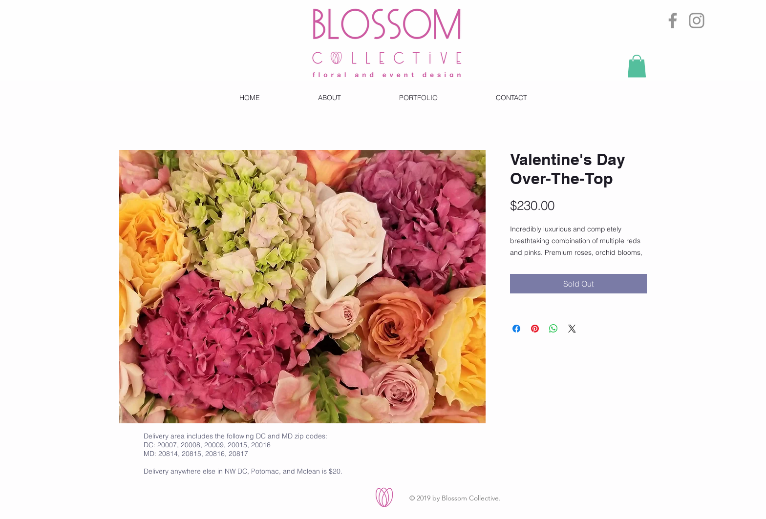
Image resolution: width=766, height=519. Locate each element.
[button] (636, 66)
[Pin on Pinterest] (535, 328)
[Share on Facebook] (516, 328)
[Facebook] (672, 20)
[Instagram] (696, 20)
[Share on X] (572, 328)
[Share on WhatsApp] (553, 328)
